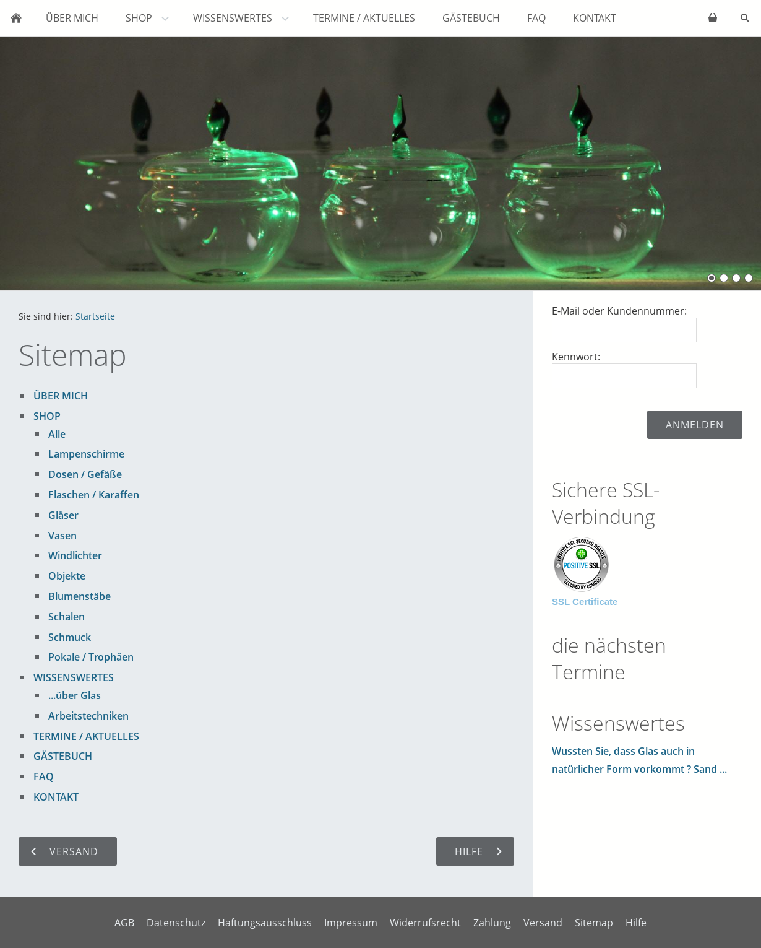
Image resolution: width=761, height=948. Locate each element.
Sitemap (594, 922)
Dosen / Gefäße (85, 474)
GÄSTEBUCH (62, 756)
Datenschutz (176, 922)
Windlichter (75, 555)
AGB (124, 922)
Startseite (95, 316)
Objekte (66, 576)
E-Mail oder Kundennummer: (619, 311)
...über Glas (74, 695)
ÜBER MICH (60, 395)
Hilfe (636, 922)
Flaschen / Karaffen (93, 495)
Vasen (62, 535)
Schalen (66, 617)
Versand (542, 922)
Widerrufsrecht (425, 922)
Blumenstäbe (79, 596)
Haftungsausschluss (265, 922)
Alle (57, 434)
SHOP (47, 416)
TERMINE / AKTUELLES (86, 736)
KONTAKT (56, 797)
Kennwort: (576, 356)
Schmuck (69, 637)
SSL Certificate (584, 601)
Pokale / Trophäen (91, 657)
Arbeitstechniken (88, 716)
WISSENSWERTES (73, 677)
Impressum (350, 922)
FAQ (43, 776)
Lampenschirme (86, 454)
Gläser (63, 515)
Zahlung (492, 922)
